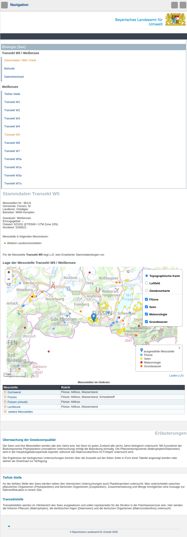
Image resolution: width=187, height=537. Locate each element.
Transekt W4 (12, 126)
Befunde (9, 68)
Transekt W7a (13, 183)
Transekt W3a (13, 175)
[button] (94, 317)
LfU (181, 375)
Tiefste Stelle (12, 94)
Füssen (10, 397)
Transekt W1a (13, 167)
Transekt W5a (13, 159)
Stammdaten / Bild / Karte (20, 60)
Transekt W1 (12, 102)
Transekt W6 (12, 142)
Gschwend (12, 392)
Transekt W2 (12, 110)
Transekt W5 (12, 134)
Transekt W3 (12, 118)
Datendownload (14, 76)
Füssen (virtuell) (16, 402)
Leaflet (173, 375)
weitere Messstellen (20, 411)
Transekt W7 (12, 151)
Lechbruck (12, 407)
